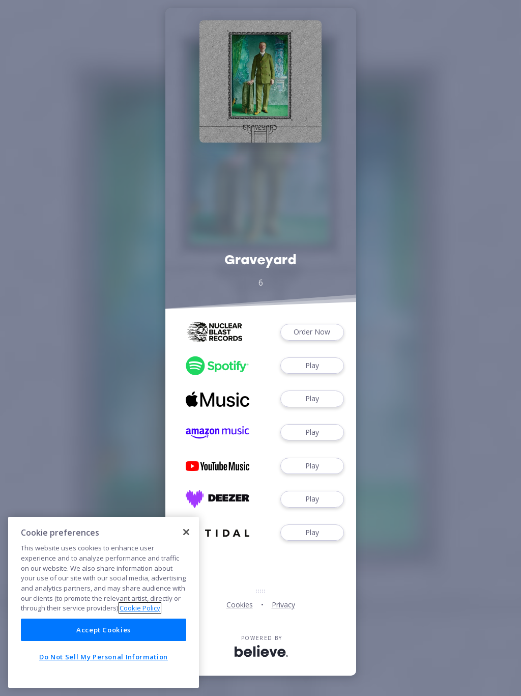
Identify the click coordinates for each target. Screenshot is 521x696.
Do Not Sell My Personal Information (103, 656)
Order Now (312, 332)
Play (312, 366)
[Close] (186, 532)
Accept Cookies (103, 629)
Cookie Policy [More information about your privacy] (140, 608)
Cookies (239, 604)
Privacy (283, 604)
